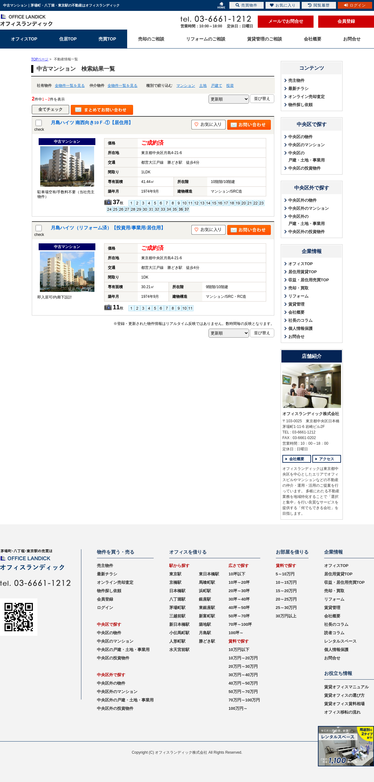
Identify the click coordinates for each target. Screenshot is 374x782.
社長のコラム (300, 320)
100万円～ (237, 708)
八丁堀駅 (177, 599)
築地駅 (205, 624)
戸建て (216, 85)
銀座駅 (205, 599)
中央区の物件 (300, 136)
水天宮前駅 (179, 649)
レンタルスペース (340, 641)
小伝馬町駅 (179, 632)
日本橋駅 (177, 590)
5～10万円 (285, 574)
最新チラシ (298, 88)
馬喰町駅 (207, 582)
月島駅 (205, 632)
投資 (230, 85)
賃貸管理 (296, 304)
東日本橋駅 (209, 574)
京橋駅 (175, 582)
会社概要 (296, 312)
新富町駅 (207, 616)
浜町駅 (205, 590)
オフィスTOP (300, 263)
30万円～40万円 (243, 674)
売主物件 (296, 80)
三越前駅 (177, 616)
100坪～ (235, 632)
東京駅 (175, 574)
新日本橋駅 (179, 624)
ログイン (105, 607)
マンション (185, 85)
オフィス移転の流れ (342, 712)
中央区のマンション (306, 145)
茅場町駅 (177, 607)
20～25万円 (286, 599)
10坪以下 (236, 574)
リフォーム (298, 296)
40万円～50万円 (243, 683)
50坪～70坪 (239, 616)
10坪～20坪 (239, 582)
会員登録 (346, 21)
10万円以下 (238, 649)
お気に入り (283, 5)
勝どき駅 (207, 641)
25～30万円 (286, 607)
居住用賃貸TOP (302, 271)
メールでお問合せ (285, 21)
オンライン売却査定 (306, 96)
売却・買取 (298, 288)
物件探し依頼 (300, 104)
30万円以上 (286, 616)
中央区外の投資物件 (306, 231)
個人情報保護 (300, 328)
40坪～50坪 (239, 607)
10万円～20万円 (243, 658)
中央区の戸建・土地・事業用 (306, 156)
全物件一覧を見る (70, 85)
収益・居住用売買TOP (308, 280)
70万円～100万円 (244, 700)
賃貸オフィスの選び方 (344, 695)
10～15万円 (286, 582)
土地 (203, 85)
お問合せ (296, 336)
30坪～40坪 (239, 599)
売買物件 (246, 5)
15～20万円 (286, 590)
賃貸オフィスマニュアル (346, 687)
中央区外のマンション (308, 208)
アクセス (326, 459)
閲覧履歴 (319, 5)
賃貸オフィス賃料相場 (344, 703)
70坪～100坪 (240, 624)
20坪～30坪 (239, 590)
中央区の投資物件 (304, 168)
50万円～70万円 (243, 691)
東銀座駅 (207, 607)
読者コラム (334, 632)
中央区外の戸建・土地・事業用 (306, 220)
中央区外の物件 (302, 200)
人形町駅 (177, 641)
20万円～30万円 (243, 666)
